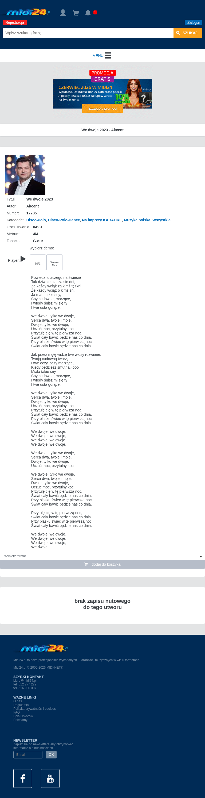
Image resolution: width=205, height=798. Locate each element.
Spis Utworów (23, 716)
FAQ (16, 712)
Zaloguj (193, 22)
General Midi (54, 264)
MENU (102, 56)
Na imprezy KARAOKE (102, 220)
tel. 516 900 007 (24, 688)
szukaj (187, 33)
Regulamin (21, 705)
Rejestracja (14, 22)
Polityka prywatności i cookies (34, 709)
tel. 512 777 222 (24, 684)
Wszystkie (161, 220)
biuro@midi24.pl (25, 681)
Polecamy (20, 720)
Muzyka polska (137, 220)
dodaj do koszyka (102, 564)
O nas (17, 701)
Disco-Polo (36, 220)
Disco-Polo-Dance (64, 220)
